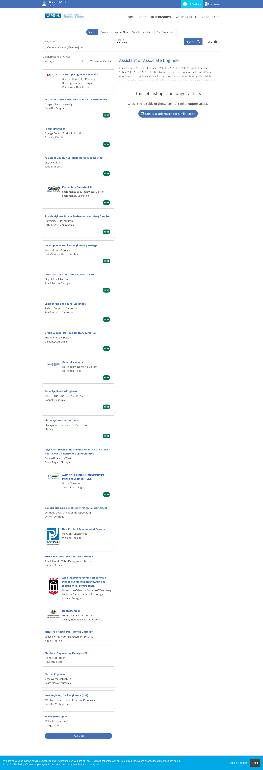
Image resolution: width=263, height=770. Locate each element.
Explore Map (121, 32)
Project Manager (55, 128)
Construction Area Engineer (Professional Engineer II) (77, 507)
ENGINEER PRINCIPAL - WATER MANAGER (69, 556)
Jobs (142, 17)
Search (92, 32)
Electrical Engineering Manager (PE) (67, 653)
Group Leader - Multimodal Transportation (70, 332)
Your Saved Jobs (166, 32)
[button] (211, 41)
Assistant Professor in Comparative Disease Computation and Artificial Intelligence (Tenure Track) (84, 581)
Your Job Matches (142, 32)
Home (129, 17)
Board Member (71, 610)
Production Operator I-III (77, 187)
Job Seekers (192, 4)
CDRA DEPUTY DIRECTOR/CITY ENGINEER (69, 274)
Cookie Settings (238, 762)
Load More (78, 735)
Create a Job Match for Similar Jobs (168, 113)
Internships (161, 17)
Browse (104, 32)
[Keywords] (78, 41)
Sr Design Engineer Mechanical (80, 74)
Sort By (48, 61)
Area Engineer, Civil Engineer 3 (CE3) (66, 695)
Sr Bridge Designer (56, 716)
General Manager (72, 362)
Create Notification (100, 61)
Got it (255, 762)
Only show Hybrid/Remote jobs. (65, 47)
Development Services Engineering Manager (71, 245)
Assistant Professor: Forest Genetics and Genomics (76, 99)
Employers (212, 4)
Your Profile (186, 17)
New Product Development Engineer (84, 529)
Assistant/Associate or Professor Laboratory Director (77, 216)
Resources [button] (210, 17)
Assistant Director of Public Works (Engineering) (74, 157)
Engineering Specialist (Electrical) (65, 303)
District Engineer (55, 674)
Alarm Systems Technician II (62, 420)
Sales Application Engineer (61, 391)
